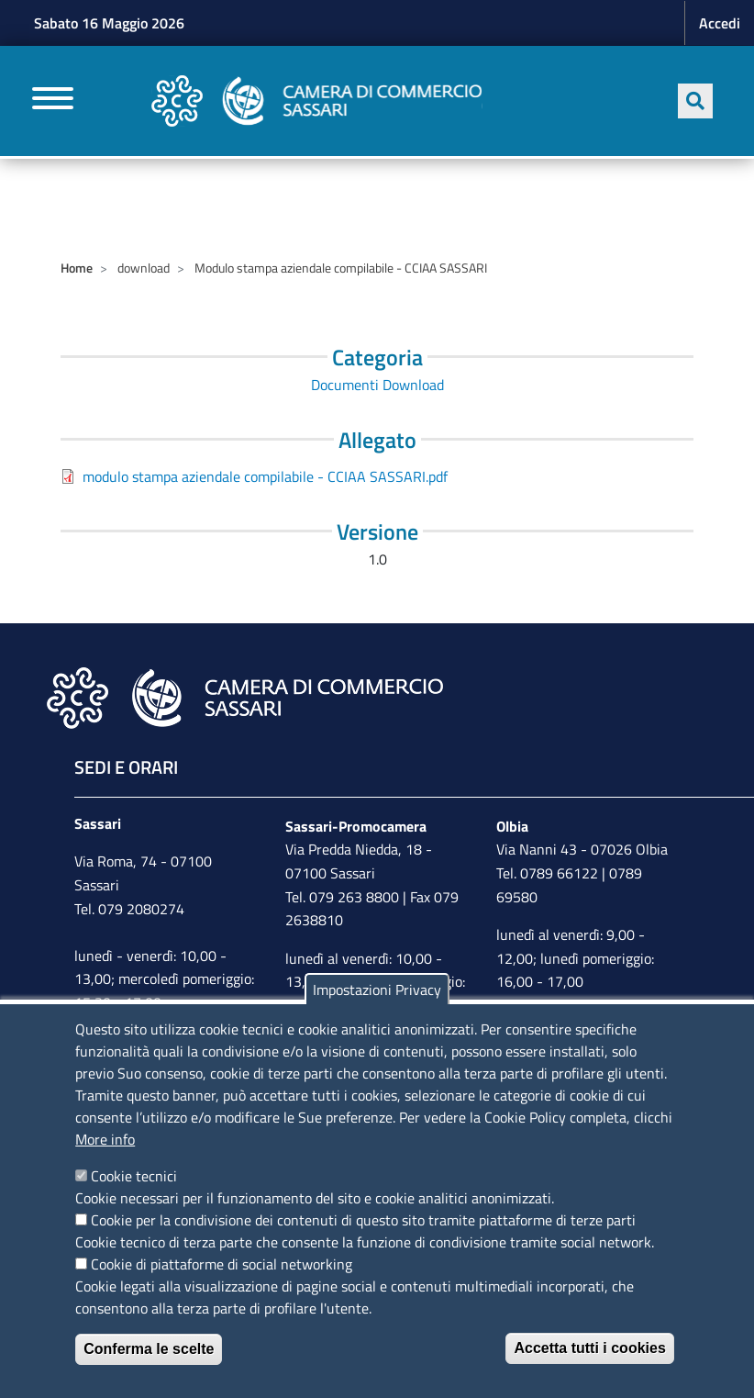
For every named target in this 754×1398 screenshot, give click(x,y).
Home (77, 267)
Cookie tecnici (134, 1176)
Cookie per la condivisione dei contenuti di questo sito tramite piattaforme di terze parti (363, 1220)
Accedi (719, 23)
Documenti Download (377, 385)
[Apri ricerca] (695, 101)
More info (105, 1139)
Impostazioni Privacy (377, 990)
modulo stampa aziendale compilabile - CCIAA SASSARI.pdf (265, 476)
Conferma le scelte (148, 1349)
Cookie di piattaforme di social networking (221, 1264)
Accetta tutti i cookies (589, 1348)
